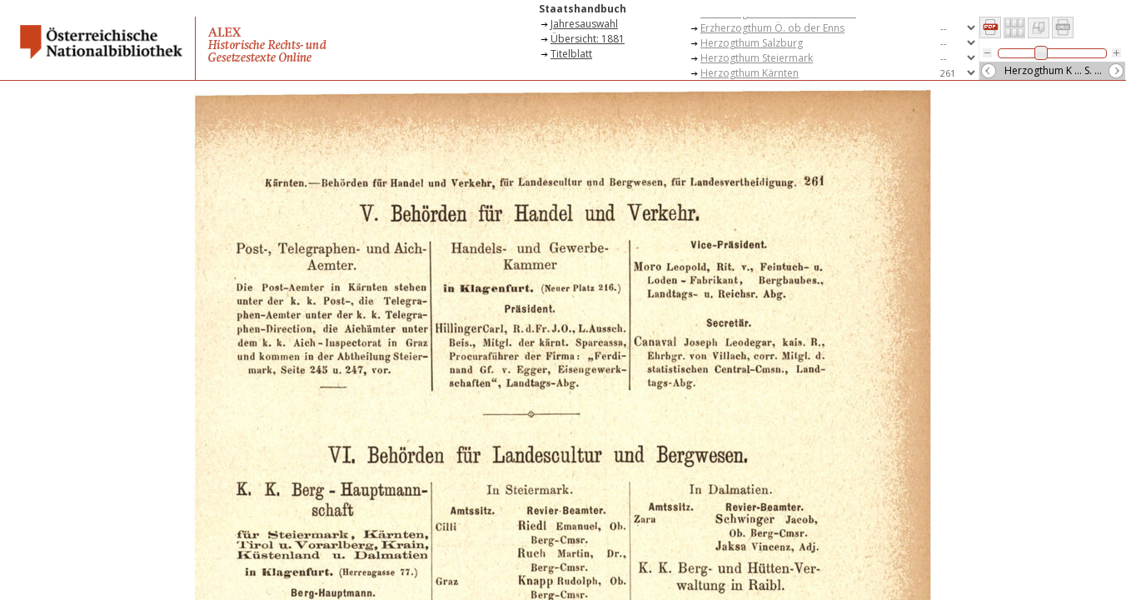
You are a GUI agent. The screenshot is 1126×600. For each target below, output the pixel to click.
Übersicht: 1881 (588, 39)
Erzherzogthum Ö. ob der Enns (772, 28)
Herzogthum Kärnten (749, 73)
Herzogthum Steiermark (756, 58)
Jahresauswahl (584, 24)
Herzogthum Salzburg (751, 43)
